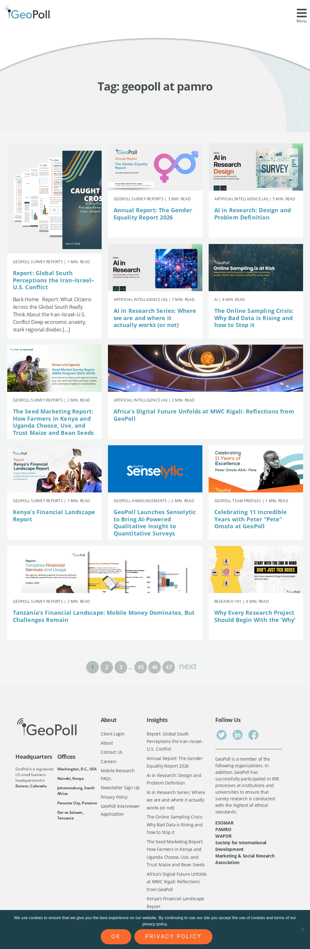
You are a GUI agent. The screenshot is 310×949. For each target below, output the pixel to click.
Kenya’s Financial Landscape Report (54, 515)
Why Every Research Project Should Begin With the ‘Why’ (255, 616)
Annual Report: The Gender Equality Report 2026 (153, 213)
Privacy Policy (114, 797)
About (107, 743)
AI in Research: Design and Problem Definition (252, 213)
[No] (302, 929)
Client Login (113, 734)
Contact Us (111, 752)
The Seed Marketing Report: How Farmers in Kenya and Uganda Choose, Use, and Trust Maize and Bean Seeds (53, 422)
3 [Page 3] (120, 667)
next (188, 665)
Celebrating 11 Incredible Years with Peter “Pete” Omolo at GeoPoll (250, 519)
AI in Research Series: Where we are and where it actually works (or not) (155, 318)
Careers (108, 761)
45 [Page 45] (141, 667)
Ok (116, 936)
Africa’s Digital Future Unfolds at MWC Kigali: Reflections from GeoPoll (204, 415)
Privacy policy (173, 936)
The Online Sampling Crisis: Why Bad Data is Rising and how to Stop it (254, 318)
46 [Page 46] (155, 667)
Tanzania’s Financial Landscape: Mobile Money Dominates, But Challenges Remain (104, 616)
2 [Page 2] (106, 667)
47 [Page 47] (169, 667)
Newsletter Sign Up (120, 788)
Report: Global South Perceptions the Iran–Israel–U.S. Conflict (53, 280)
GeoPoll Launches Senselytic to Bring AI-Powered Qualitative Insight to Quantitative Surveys (155, 522)
